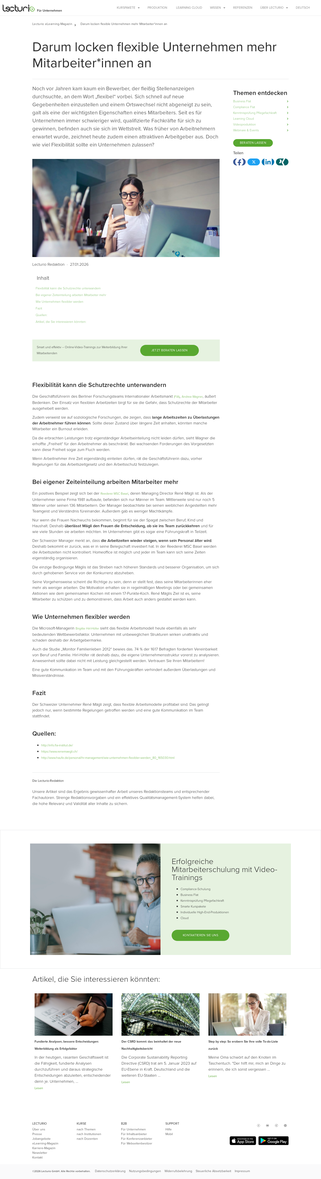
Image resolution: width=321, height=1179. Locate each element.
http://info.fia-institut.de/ (57, 745)
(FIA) (177, 397)
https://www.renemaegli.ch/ (59, 751)
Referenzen (242, 8)
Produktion (157, 8)
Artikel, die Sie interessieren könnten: (61, 322)
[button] (77, 24)
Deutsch (303, 8)
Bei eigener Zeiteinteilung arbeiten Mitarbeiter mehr (71, 295)
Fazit (39, 308)
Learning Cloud (189, 8)
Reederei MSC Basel (114, 494)
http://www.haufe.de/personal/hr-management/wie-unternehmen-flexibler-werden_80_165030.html (108, 758)
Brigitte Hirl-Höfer (87, 628)
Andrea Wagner (192, 397)
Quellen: (41, 315)
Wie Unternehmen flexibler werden (59, 302)
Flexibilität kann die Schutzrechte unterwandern (68, 288)
